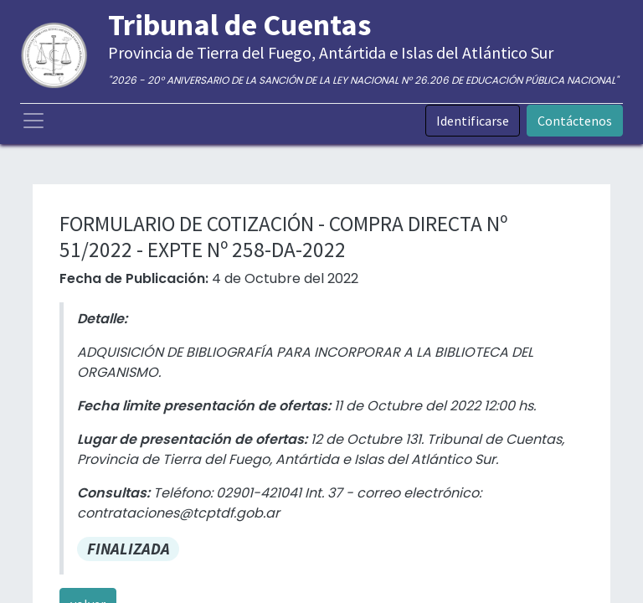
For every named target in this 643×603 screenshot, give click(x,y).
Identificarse (472, 120)
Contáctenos (575, 120)
